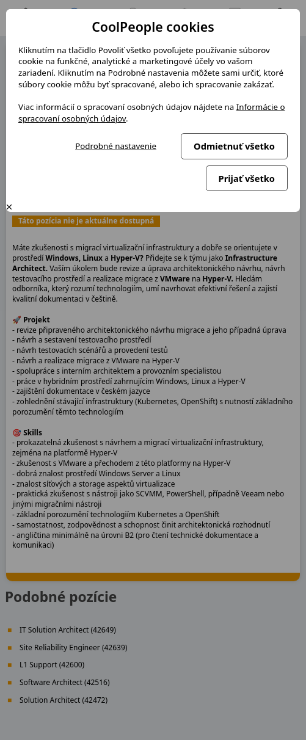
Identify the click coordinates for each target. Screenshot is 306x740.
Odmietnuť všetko (234, 146)
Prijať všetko (247, 178)
